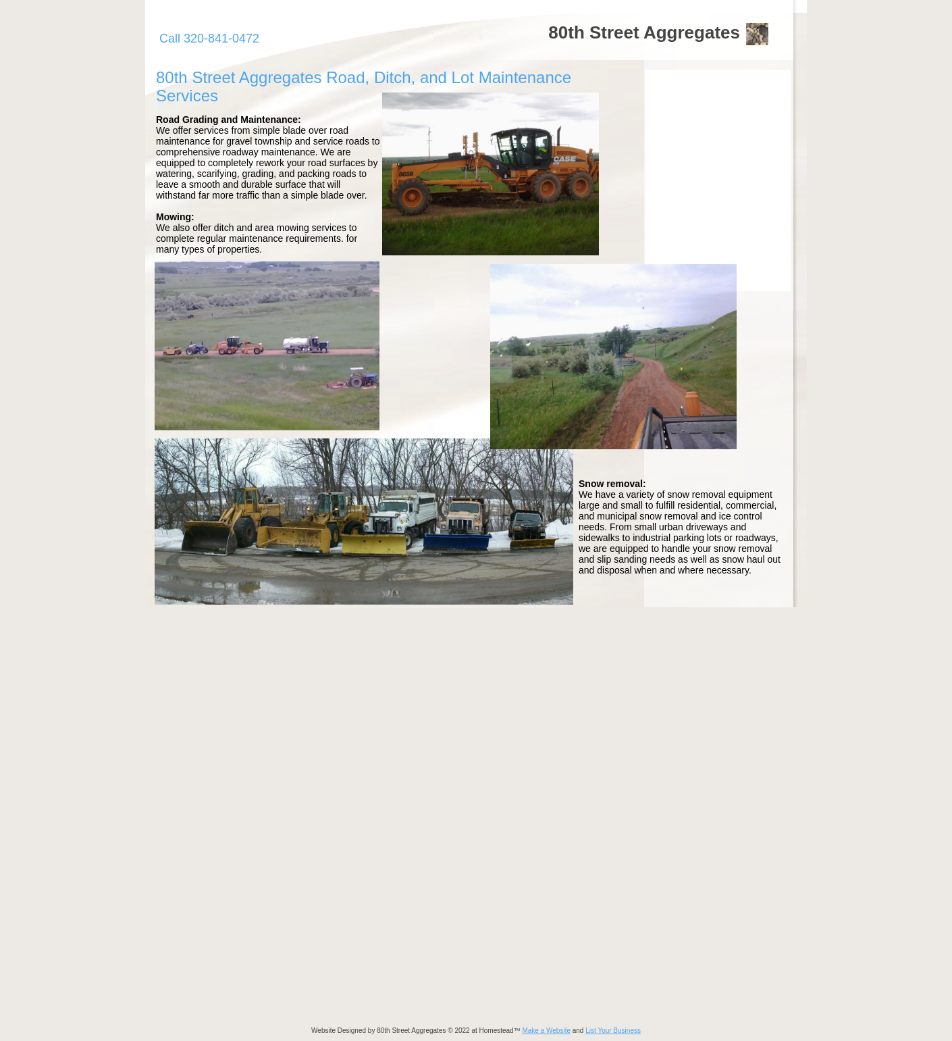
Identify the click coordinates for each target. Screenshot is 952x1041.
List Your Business (613, 1030)
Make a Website (546, 1030)
